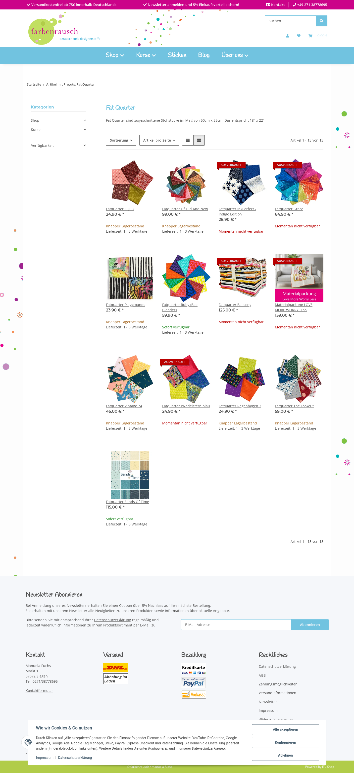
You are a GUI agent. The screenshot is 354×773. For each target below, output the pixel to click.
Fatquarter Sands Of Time (127, 501)
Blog (203, 55)
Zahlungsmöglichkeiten (278, 684)
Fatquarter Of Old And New (185, 208)
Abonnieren (310, 624)
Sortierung (119, 140)
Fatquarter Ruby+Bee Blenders (180, 307)
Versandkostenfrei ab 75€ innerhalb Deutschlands (73, 4)
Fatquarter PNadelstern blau (186, 406)
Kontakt (277, 4)
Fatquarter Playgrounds (125, 304)
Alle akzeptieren (285, 729)
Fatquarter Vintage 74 (124, 406)
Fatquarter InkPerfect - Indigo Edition (237, 211)
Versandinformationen (277, 692)
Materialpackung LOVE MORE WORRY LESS (293, 307)
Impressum (44, 758)
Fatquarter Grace (289, 208)
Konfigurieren (285, 742)
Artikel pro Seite (157, 140)
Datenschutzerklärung (75, 758)
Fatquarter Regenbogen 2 (240, 406)
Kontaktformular (39, 690)
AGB (262, 675)
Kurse (36, 129)
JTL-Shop (328, 767)
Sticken (177, 55)
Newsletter (268, 701)
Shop (35, 120)
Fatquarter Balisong (235, 304)
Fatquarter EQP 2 (120, 208)
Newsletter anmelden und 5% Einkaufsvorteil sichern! (193, 4)
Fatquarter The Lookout (294, 406)
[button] (287, 35)
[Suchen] (290, 20)
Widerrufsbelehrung (276, 719)
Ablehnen (285, 755)
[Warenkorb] (317, 35)
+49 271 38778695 (311, 4)
